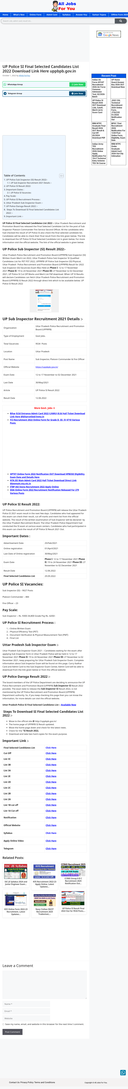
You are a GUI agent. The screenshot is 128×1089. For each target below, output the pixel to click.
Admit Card (51, 15)
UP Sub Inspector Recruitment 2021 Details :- (31, 183)
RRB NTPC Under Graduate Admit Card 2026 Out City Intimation (117, 150)
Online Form (35, 15)
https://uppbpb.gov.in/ (47, 367)
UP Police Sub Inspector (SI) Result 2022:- (27, 179)
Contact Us (14, 1082)
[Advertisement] (44, 43)
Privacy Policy (27, 1082)
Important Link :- (14, 216)
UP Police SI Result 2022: (18, 186)
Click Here (51, 759)
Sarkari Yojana (99, 15)
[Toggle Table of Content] (60, 176)
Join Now (77, 84)
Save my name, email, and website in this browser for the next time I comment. (44, 1024)
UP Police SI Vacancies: (21, 192)
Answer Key (81, 15)
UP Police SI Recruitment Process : (23, 199)
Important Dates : (15, 189)
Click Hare (51, 825)
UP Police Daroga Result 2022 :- (22, 206)
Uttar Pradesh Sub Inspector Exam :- (24, 202)
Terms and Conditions (44, 1082)
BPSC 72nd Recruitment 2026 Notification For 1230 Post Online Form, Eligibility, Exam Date (118, 131)
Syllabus (66, 15)
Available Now (68, 704)
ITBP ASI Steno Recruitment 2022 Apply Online (34, 486)
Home (5, 15)
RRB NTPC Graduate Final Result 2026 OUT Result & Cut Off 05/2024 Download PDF (99, 130)
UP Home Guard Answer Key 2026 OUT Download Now (118, 83)
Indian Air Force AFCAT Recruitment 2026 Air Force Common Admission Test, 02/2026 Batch (99, 88)
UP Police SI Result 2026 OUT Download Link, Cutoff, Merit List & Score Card (99, 106)
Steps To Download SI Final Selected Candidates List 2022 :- (32, 211)
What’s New (18, 15)
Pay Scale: (11, 195)
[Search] (121, 21)
